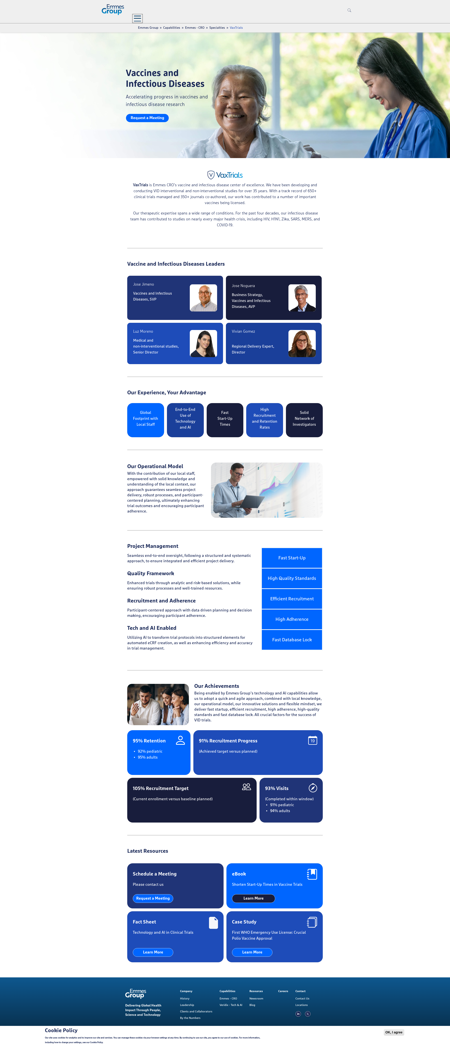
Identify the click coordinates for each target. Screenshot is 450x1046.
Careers (240, 18)
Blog (252, 1005)
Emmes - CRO (195, 27)
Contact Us (302, 998)
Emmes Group (148, 27)
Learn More (254, 898)
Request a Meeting (147, 118)
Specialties (217, 27)
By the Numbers (190, 1018)
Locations (301, 1005)
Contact (263, 18)
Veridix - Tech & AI (231, 1005)
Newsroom (256, 998)
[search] (349, 16)
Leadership (187, 1005)
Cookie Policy (96, 1043)
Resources (210, 18)
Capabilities (177, 18)
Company (144, 18)
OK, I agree (394, 1032)
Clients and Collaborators (196, 1011)
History (184, 998)
